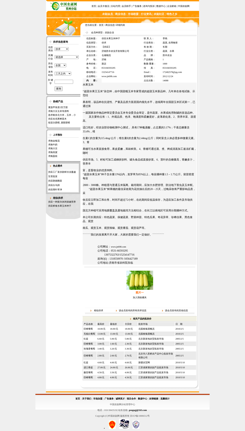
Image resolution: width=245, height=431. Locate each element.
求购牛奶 (52, 144)
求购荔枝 (52, 156)
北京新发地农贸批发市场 (151, 338)
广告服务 (137, 6)
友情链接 (153, 398)
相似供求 (98, 310)
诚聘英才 (120, 398)
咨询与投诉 (149, 6)
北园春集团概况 (146, 329)
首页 (93, 6)
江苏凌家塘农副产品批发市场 (153, 367)
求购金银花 (54, 140)
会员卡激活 (103, 6)
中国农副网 (183, 6)
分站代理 (115, 6)
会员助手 (126, 6)
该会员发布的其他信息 (176, 310)
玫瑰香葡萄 (89, 348)
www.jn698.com (118, 246)
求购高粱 (52, 152)
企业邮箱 (171, 6)
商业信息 (110, 25)
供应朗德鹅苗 (55, 180)
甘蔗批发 (52, 176)
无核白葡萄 (89, 333)
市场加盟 (97, 398)
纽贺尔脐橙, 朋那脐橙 (59, 122)
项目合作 (131, 398)
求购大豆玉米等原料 (58, 111)
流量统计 (165, 398)
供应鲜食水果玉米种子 (59, 206)
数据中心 (161, 6)
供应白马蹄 (54, 185)
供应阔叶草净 (55, 189)
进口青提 (88, 367)
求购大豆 (52, 148)
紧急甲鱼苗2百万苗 (58, 107)
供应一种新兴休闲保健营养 (62, 201)
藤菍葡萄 (88, 372)
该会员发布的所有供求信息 (132, 310)
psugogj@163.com (138, 410)
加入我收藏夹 (140, 297)
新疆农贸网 (144, 362)
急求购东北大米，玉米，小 (62, 115)
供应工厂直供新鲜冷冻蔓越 (62, 172)
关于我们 (86, 398)
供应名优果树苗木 (57, 118)
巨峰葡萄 (88, 329)
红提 (86, 338)
